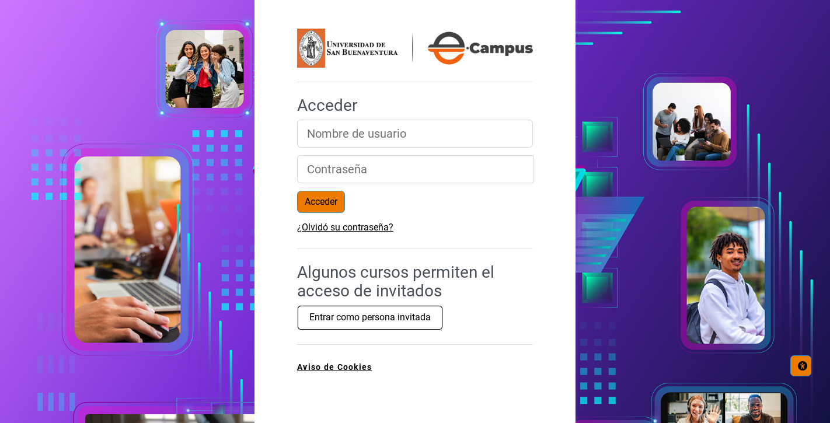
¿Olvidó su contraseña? (345, 227)
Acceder (321, 201)
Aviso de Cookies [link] (334, 367)
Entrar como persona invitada (370, 317)
